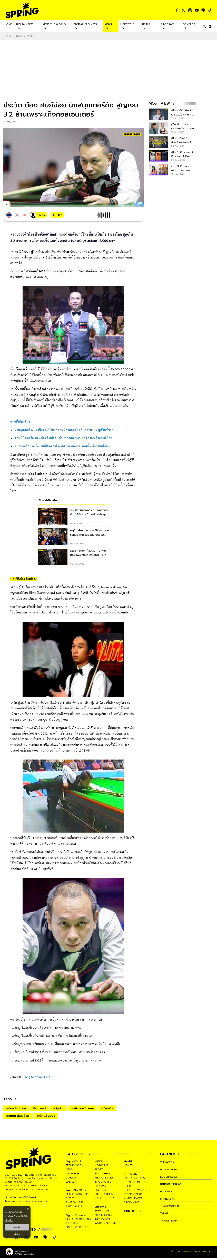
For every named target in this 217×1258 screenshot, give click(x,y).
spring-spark (133, 1194)
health (129, 1165)
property (71, 1223)
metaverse (72, 1173)
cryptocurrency (77, 1227)
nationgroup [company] (169, 1169)
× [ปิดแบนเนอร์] (28, 1208)
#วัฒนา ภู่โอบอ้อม (18, 1116)
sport (99, 1169)
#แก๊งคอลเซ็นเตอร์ (82, 1108)
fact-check (103, 1173)
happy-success (134, 1178)
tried (127, 1186)
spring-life (102, 1210)
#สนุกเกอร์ (39, 1108)
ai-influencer (133, 1198)
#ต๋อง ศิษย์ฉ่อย (16, 1108)
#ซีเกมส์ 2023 (46, 1116)
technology (74, 1165)
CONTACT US (132, 1211)
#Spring (58, 1108)
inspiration (102, 1219)
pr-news (100, 1186)
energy (70, 1198)
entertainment (105, 1194)
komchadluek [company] (170, 1177)
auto (69, 1169)
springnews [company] (168, 1199)
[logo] (22, 10)
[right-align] (203, 26)
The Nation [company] (168, 1162)
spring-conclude (136, 1182)
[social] (177, 10)
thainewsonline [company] (172, 1206)
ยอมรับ (17, 1227)
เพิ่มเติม (9, 1220)
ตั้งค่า (17, 1234)
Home (8, 36)
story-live (131, 1202)
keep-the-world (135, 1190)
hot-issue (101, 1165)
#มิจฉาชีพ (107, 1108)
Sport (30, 36)
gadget (70, 1182)
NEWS (19, 36)
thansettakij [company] (169, 1221)
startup (70, 1178)
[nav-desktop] (8, 24)
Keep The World (76, 1190)
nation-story (104, 1198)
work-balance (105, 1223)
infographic (103, 1182)
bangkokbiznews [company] (172, 1184)
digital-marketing (78, 1219)
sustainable (73, 1206)
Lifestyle (100, 1207)
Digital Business (75, 1215)
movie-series (103, 1215)
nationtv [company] (167, 1191)
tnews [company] (164, 1213)
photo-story (104, 1178)
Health (128, 1161)
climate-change (76, 1194)
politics (100, 1190)
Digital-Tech (73, 1161)
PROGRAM (130, 1174)
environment (74, 1202)
